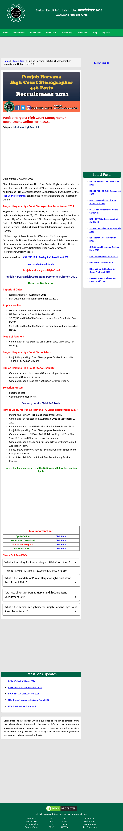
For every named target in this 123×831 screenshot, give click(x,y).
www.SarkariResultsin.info (41, 264)
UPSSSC (65, 827)
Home (7, 61)
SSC (51, 818)
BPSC (51, 827)
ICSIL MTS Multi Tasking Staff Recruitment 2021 (46, 257)
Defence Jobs (89, 824)
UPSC (51, 821)
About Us (31, 818)
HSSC (51, 824)
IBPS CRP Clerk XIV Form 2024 (21, 681)
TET (65, 818)
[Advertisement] (61, 47)
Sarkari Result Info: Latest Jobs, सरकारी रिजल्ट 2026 (69, 10)
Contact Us (31, 821)
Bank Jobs (89, 818)
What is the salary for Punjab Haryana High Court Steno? (37, 562)
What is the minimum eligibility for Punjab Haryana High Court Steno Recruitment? (40, 609)
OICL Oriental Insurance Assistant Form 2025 (28, 700)
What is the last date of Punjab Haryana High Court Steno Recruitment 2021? (37, 580)
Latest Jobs (18, 61)
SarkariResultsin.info (77, 814)
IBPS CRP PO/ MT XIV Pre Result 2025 (25, 687)
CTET (64, 821)
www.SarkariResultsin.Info (72, 15)
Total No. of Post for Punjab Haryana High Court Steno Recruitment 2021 (35, 595)
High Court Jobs (33, 127)
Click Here (61, 536)
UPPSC (65, 824)
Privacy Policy (31, 824)
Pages (106, 33)
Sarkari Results (101, 63)
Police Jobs (89, 821)
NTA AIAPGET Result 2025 (101, 262)
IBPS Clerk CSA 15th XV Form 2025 (23, 693)
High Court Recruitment (14, 195)
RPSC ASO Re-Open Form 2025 (22, 706)
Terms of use (31, 827)
